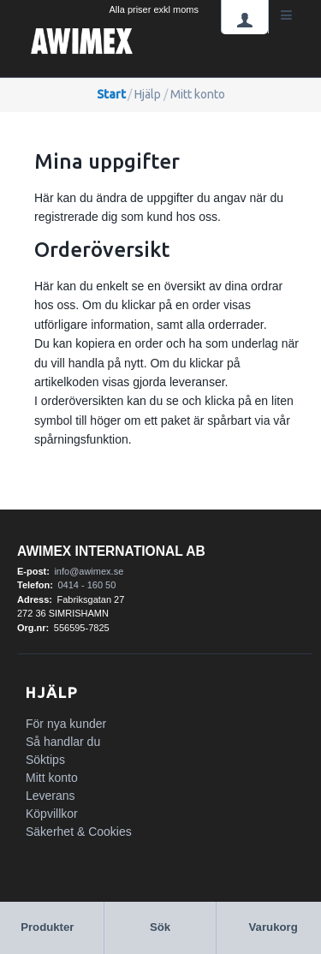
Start (111, 94)
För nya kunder (66, 723)
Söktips (45, 759)
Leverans (50, 795)
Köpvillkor (52, 813)
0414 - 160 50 (86, 585)
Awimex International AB (111, 551)
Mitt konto (52, 777)
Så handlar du (63, 741)
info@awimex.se (88, 571)
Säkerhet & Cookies (79, 831)
